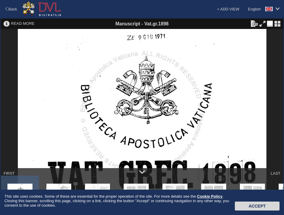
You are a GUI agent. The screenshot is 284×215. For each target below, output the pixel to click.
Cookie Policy (209, 196)
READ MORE (23, 23)
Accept (257, 206)
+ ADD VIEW (228, 9)
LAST (275, 173)
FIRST (9, 173)
